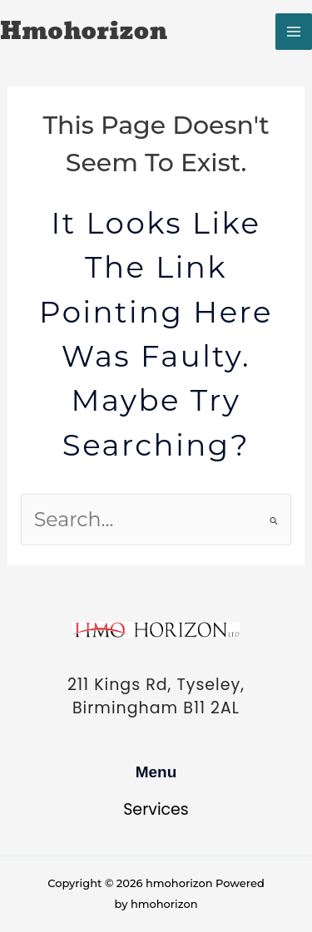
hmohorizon (83, 31)
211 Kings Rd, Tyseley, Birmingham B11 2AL (156, 696)
